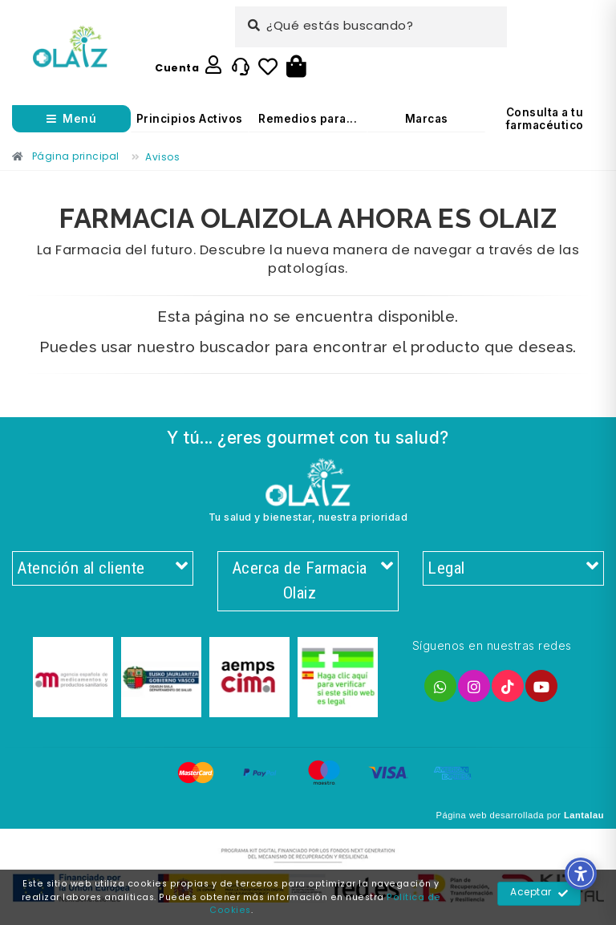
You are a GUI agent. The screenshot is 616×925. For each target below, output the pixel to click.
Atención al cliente (102, 569)
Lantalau (584, 815)
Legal (513, 569)
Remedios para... (307, 118)
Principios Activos (189, 118)
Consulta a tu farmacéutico (545, 119)
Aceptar (539, 893)
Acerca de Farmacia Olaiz (312, 581)
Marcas (426, 118)
